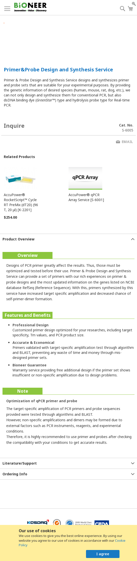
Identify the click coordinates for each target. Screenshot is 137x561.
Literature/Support (19, 463)
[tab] (68, 239)
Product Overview (18, 239)
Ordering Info (14, 474)
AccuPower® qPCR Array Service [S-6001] (86, 197)
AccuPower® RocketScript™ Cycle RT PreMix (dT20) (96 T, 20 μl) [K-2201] (21, 202)
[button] (39, 19)
